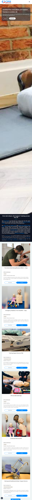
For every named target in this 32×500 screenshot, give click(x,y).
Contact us (9, 248)
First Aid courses (14, 238)
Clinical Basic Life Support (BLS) (10, 233)
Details (22, 333)
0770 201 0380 (6, 229)
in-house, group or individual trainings (19, 248)
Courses (5, 18)
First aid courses (8, 243)
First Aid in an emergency (19, 241)
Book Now (12, 18)
